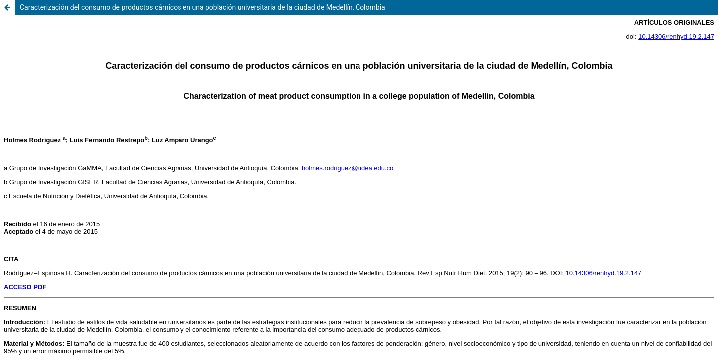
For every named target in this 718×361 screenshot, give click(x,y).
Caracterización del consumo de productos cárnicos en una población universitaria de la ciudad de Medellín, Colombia (202, 7)
